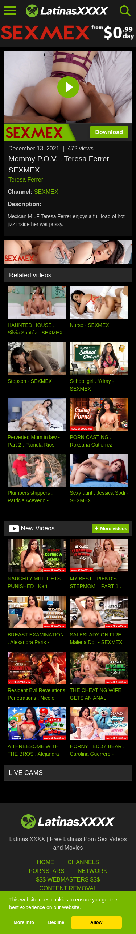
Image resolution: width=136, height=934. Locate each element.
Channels (83, 862)
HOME (45, 862)
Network (92, 871)
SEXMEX (46, 192)
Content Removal (68, 888)
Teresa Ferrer (25, 179)
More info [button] (23, 922)
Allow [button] (96, 922)
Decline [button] (56, 922)
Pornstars (46, 871)
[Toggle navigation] (10, 11)
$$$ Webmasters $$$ (68, 880)
